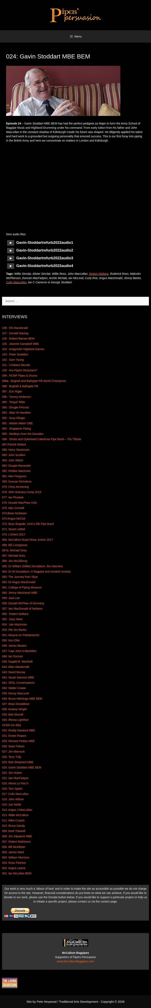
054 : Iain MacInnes (14, 624)
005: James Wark (13, 852)
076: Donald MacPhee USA (19, 502)
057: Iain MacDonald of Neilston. (22, 608)
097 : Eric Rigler (12, 391)
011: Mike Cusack (13, 820)
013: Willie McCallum (15, 815)
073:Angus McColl (13, 518)
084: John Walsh (12, 460)
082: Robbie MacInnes (16, 471)
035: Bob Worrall (12, 714)
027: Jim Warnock (13, 751)
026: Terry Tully (11, 756)
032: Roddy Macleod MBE (18, 730)
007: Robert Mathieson (16, 841)
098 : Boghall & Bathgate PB (20, 386)
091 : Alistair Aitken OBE (17, 423)
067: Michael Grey (13, 555)
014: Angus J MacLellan (17, 809)
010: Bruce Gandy (13, 825)
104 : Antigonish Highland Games (23, 349)
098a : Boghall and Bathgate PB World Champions (34, 381)
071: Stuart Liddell (13, 529)
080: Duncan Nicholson (17, 481)
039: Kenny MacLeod (15, 693)
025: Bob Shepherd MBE (18, 762)
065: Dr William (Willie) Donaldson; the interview (32, 566)
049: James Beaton (14, 645)
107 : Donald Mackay (15, 333)
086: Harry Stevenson (15, 449)
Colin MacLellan (16, 282)
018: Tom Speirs (12, 788)
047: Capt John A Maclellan (19, 651)
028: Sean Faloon (13, 746)
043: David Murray (13, 672)
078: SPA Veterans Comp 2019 (21, 492)
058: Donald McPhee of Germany (23, 603)
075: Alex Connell (13, 508)
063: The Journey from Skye (20, 576)
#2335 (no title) (11, 725)
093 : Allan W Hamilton (16, 412)
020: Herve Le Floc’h (15, 783)
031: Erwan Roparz (14, 735)
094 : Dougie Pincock (15, 407)
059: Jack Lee (11, 598)
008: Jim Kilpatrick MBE (17, 836)
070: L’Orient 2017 (13, 534)
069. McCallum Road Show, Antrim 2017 (27, 539)
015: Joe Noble (11, 804)
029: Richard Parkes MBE (18, 741)
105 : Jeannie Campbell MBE (20, 343)
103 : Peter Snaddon (15, 354)
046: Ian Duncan (12, 656)
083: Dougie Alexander (16, 465)
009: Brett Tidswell (13, 831)
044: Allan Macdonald (15, 666)
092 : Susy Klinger (13, 418)
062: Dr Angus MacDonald (18, 582)
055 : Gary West (12, 619)
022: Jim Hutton (12, 772)
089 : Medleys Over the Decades (22, 433)
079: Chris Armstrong (15, 486)
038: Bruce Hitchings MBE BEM (22, 698)
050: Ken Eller (11, 640)
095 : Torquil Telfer (13, 402)
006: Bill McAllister (13, 847)
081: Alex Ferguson (14, 476)
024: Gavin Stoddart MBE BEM (21, 767)
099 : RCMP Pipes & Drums (19, 375)
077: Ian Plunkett (12, 497)
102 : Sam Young (13, 359)
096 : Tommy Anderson (16, 396)
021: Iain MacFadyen (15, 778)
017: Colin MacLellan (15, 794)
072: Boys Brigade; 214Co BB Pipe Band (28, 523)
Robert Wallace (98, 273)
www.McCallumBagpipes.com (75, 961)
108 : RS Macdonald (15, 328)
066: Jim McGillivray (14, 561)
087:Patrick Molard (14, 444)
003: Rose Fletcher (14, 862)
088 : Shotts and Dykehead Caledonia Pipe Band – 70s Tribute (41, 439)
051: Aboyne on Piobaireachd (20, 635)
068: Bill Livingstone (14, 545)
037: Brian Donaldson (15, 704)
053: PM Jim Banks (14, 629)
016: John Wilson (13, 799)
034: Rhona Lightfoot (15, 719)
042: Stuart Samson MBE (18, 677)
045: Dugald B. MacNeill (17, 661)
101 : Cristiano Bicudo (16, 365)
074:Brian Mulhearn (14, 513)
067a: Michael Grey (14, 550)
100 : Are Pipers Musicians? (19, 370)
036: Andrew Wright (14, 709)
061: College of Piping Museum (22, 587)
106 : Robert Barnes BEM (18, 338)
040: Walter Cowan (14, 688)
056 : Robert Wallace (15, 614)
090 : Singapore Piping (16, 428)
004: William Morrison (15, 857)
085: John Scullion (13, 455)
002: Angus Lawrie (13, 868)
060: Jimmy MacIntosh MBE (19, 592)
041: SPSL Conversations (18, 682)
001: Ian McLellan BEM (17, 873)
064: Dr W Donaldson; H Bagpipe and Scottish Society (36, 571)
